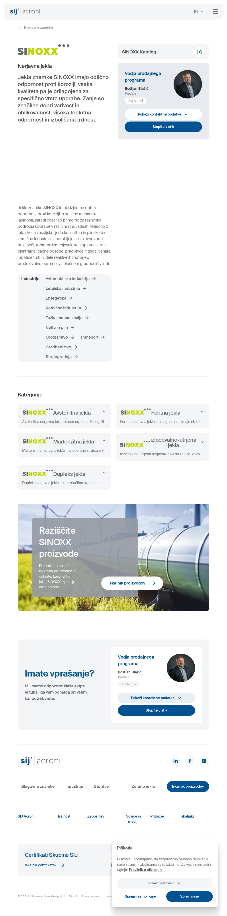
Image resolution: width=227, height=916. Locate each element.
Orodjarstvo (60, 337)
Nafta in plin (60, 327)
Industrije (74, 786)
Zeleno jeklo (143, 786)
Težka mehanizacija (68, 317)
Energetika (59, 298)
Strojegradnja (62, 356)
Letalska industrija (66, 288)
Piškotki (73, 896)
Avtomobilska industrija (71, 278)
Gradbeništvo (62, 347)
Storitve (101, 786)
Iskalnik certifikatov (45, 865)
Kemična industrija (67, 308)
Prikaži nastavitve (164, 883)
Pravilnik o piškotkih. (145, 869)
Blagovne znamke (35, 27)
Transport (93, 337)
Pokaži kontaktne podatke (163, 114)
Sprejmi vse (189, 896)
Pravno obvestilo (92, 896)
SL (199, 11)
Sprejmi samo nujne (140, 896)
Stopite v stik (163, 126)
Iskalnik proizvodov (132, 583)
